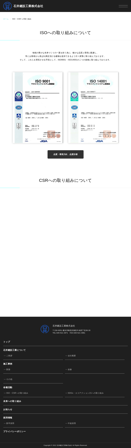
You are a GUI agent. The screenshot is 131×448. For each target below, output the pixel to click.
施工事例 (7, 364)
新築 (8, 369)
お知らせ (7, 409)
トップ (6, 342)
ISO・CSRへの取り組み (17, 393)
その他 (9, 379)
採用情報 (7, 418)
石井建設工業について (14, 350)
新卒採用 (10, 423)
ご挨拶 (9, 356)
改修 (70, 369)
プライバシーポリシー (14, 431)
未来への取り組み (12, 401)
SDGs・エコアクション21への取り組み (86, 393)
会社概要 (72, 356)
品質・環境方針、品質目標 (65, 154)
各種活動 (7, 387)
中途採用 (72, 423)
